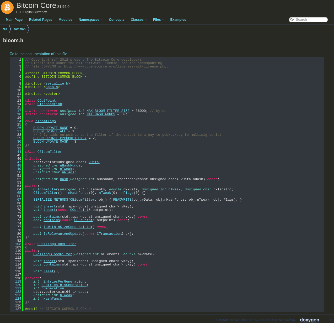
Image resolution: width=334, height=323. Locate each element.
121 (16, 288)
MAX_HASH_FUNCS (101, 114)
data (82, 291)
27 (16, 131)
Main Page (14, 20)
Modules (65, 20)
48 (16, 165)
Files (158, 20)
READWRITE (122, 199)
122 (16, 291)
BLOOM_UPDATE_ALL (49, 131)
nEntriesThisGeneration (64, 285)
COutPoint (46, 100)
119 (16, 281)
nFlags (68, 172)
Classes (139, 20)
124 (16, 298)
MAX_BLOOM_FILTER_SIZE (108, 110)
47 (16, 162)
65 (16, 192)
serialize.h (57, 83)
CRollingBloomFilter (56, 244)
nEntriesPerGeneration (62, 281)
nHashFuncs (70, 165)
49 (16, 168)
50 (16, 172)
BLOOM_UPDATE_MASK (50, 141)
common (20, 28)
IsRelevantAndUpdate (63, 233)
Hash (64, 179)
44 (16, 151)
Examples (178, 20)
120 (16, 285)
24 (16, 121)
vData (94, 162)
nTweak (66, 168)
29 (16, 138)
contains (52, 216)
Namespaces (91, 20)
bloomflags (45, 121)
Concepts (116, 20)
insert (50, 206)
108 (16, 244)
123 (16, 295)
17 (16, 110)
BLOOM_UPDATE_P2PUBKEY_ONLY (60, 138)
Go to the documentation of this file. (39, 54)
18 (16, 114)
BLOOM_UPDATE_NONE (50, 128)
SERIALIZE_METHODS (50, 199)
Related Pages (40, 20)
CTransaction (49, 104)
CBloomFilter (49, 151)
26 (16, 128)
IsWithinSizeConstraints (67, 227)
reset (49, 271)
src (5, 28)
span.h (52, 87)
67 (16, 199)
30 (16, 141)
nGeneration (52, 288)
